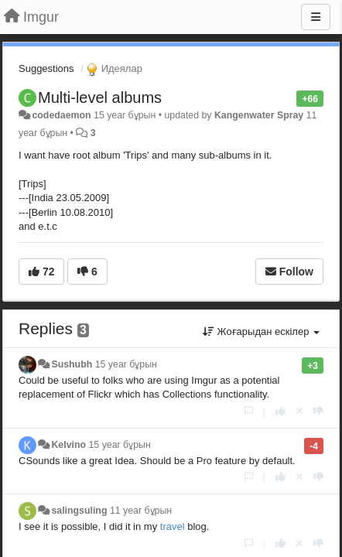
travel (172, 526)
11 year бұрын (141, 510)
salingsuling (79, 510)
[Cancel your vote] (299, 411)
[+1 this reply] (280, 411)
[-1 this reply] (318, 411)
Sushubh (71, 364)
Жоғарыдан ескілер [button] (261, 331)
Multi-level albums (100, 97)
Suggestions (46, 68)
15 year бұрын (126, 364)
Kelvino (68, 444)
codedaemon (61, 115)
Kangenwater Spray (258, 115)
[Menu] (315, 17)
